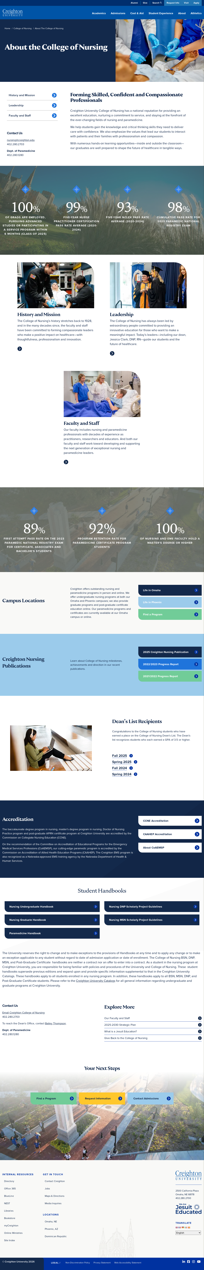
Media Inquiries (53, 1203)
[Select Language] (188, 1232)
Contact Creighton (55, 1181)
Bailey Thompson (55, 1023)
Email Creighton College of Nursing (23, 1012)
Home (7, 28)
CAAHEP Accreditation (157, 834)
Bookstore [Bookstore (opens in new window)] (9, 1218)
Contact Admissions (146, 1098)
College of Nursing (23, 28)
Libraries (8, 1210)
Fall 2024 (119, 768)
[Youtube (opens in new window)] (199, 1261)
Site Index (9, 1240)
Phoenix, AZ (51, 1229)
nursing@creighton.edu (21, 140)
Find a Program (152, 614)
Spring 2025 (121, 762)
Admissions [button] (118, 13)
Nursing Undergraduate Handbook (31, 907)
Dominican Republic (56, 1236)
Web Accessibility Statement (127, 1262)
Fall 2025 (119, 756)
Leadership (16, 105)
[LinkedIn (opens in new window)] (183, 1261)
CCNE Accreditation (155, 821)
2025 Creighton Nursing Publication (165, 652)
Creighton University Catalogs (96, 980)
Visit (186, 2)
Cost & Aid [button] (137, 13)
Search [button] (155, 2)
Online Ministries (13, 1233)
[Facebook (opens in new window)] (188, 1261)
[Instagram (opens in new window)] (193, 1261)
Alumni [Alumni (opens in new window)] (133, 2)
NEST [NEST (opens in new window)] (7, 1203)
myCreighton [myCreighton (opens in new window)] (11, 1225)
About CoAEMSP (153, 848)
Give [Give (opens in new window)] (144, 2)
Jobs (47, 1188)
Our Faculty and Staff (117, 1018)
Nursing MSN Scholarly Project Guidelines (136, 920)
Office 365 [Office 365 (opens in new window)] (10, 1188)
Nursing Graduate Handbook (27, 920)
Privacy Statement (102, 1262)
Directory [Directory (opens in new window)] (9, 1181)
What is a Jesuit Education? (120, 1031)
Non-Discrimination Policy (78, 1262)
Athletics (196, 13)
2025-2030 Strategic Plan (120, 1025)
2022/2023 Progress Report (160, 664)
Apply (196, 2)
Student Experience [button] (161, 13)
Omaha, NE (51, 1221)
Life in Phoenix (152, 602)
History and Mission (22, 95)
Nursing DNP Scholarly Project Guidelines (135, 907)
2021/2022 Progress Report (160, 676)
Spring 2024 (121, 774)
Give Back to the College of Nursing (125, 1038)
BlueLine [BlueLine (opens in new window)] (9, 1196)
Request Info (172, 2)
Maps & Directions (54, 1196)
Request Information (98, 1098)
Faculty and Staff (20, 115)
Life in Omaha (152, 590)
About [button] (182, 13)
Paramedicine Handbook (25, 933)
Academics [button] (99, 13)
